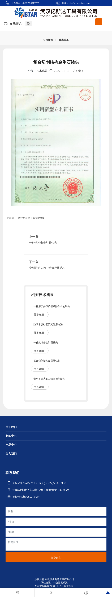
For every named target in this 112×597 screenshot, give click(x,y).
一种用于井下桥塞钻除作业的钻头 (51, 306)
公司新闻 (48, 39)
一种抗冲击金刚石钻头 (43, 242)
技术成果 (64, 39)
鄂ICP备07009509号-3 (48, 586)
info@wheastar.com (79, 3)
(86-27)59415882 (55, 483)
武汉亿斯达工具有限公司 (31, 218)
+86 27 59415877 (30, 3)
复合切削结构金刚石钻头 (46, 360)
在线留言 (12, 24)
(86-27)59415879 (24, 483)
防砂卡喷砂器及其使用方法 (48, 324)
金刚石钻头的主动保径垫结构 (47, 267)
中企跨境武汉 (60, 582)
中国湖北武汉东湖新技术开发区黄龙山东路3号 (41, 490)
